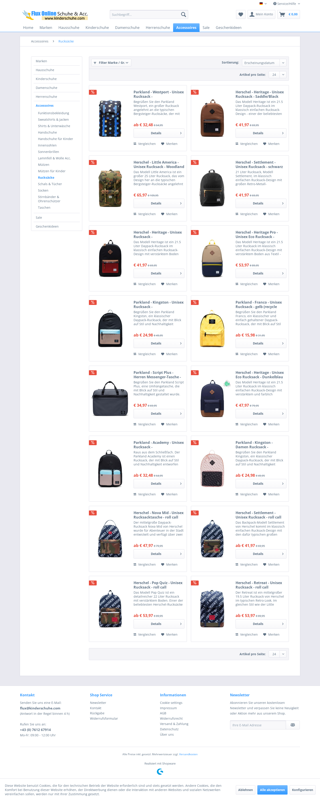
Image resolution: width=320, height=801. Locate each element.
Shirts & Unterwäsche (54, 126)
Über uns (167, 734)
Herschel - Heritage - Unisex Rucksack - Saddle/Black (260, 94)
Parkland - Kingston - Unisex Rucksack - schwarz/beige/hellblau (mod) (159, 304)
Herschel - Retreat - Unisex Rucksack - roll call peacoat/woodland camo (259, 585)
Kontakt (95, 708)
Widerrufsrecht (171, 718)
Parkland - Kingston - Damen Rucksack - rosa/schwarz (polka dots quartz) (258, 444)
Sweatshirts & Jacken (53, 119)
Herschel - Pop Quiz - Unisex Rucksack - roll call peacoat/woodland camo (158, 585)
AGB (163, 713)
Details (166, 132)
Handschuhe (47, 132)
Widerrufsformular (104, 718)
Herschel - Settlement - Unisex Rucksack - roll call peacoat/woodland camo (258, 515)
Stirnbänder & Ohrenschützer (49, 199)
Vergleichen (145, 144)
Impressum (168, 708)
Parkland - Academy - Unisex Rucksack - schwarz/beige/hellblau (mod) (159, 444)
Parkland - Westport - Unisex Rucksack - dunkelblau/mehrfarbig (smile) (159, 94)
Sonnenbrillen (48, 152)
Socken (43, 190)
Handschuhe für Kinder (55, 139)
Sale (39, 217)
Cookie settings (171, 703)
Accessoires (45, 105)
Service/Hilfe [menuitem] (285, 4)
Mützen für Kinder (52, 171)
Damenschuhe (46, 88)
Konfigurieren (302, 790)
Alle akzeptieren (272, 790)
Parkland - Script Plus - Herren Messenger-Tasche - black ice (157, 374)
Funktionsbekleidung (53, 113)
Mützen (43, 164)
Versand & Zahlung (174, 724)
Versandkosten (188, 754)
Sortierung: (230, 62)
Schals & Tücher (50, 184)
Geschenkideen (47, 226)
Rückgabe (97, 713)
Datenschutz (169, 729)
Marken (41, 61)
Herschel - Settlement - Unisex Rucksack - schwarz (259, 164)
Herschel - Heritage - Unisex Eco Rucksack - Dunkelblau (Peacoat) (260, 374)
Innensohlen (47, 145)
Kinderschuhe (46, 79)
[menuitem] (149, 14)
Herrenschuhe (46, 96)
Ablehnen (245, 790)
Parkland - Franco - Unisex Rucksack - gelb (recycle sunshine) (259, 304)
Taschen (44, 207)
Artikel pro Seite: (253, 74)
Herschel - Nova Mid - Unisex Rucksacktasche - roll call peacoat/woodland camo (159, 515)
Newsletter (98, 703)
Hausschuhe (45, 70)
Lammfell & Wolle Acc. (54, 158)
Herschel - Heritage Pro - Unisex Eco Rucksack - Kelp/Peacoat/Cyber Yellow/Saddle (257, 234)
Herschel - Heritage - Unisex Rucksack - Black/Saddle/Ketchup (158, 234)
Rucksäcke (46, 177)
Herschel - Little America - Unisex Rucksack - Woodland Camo (159, 164)
